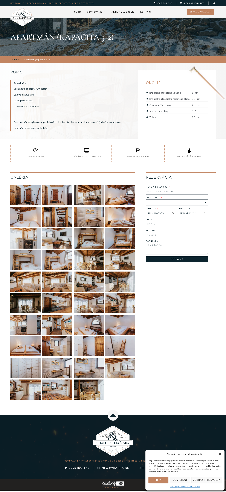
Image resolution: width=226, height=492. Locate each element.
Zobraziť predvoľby (206, 480)
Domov (15, 60)
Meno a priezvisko (157, 187)
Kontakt (145, 12)
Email (149, 220)
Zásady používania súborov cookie (185, 486)
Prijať (158, 480)
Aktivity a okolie (122, 12)
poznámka (152, 242)
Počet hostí (153, 198)
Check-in (151, 209)
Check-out (184, 209)
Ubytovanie (96, 12)
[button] (219, 454)
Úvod (77, 12)
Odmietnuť (180, 480)
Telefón (151, 231)
